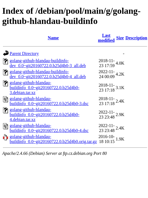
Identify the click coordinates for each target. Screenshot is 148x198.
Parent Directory (24, 53)
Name (53, 37)
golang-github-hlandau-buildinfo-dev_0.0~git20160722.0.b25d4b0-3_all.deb (48, 63)
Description (136, 37)
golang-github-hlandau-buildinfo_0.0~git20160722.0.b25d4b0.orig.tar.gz (53, 139)
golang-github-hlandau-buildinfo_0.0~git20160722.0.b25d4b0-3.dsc (49, 101)
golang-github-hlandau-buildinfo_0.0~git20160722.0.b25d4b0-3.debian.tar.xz (45, 87)
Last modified (106, 38)
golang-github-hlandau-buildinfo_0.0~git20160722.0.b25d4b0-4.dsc (49, 128)
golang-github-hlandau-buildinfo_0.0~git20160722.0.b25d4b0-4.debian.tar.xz (45, 114)
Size (120, 37)
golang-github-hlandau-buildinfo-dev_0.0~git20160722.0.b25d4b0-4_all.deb (48, 74)
